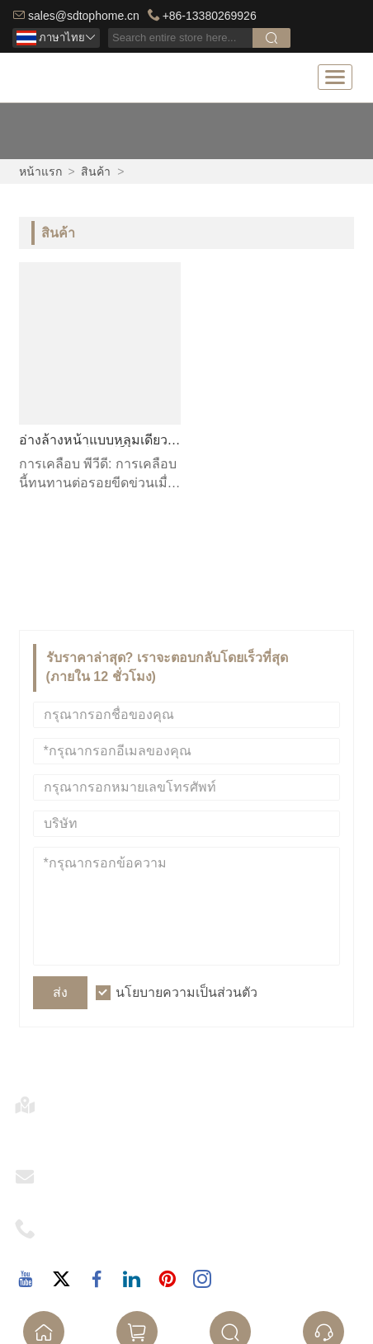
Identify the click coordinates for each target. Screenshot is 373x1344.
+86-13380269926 (210, 15)
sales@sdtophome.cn (83, 15)
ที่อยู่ (64, 1100)
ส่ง (60, 992)
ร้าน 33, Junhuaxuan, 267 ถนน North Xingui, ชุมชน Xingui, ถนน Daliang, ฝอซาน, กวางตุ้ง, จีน (202, 1129)
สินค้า (96, 171)
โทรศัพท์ (77, 1223)
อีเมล (67, 1171)
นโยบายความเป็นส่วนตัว (186, 992)
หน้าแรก (40, 171)
